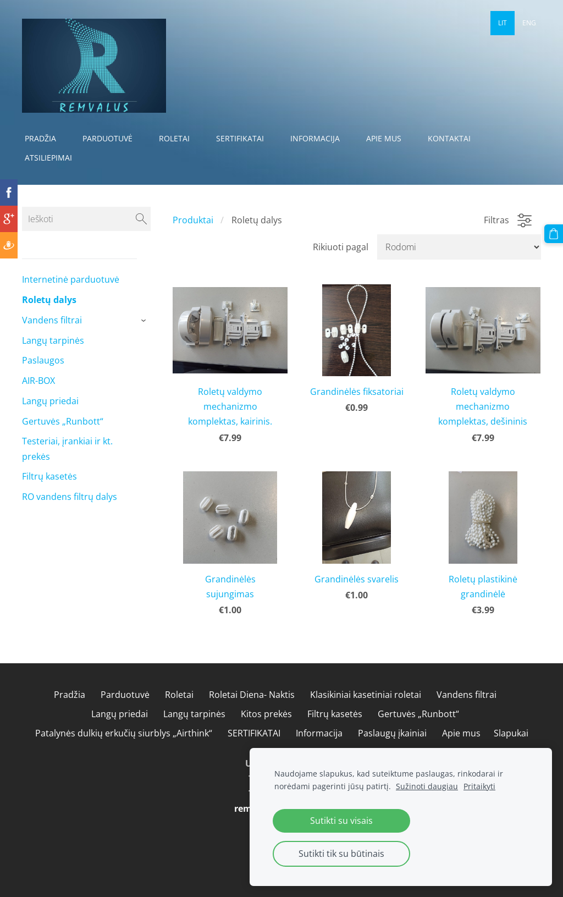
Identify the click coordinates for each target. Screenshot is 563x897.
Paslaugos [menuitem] (43, 360)
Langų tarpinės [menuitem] (53, 340)
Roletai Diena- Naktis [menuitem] (252, 695)
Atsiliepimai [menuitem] (48, 157)
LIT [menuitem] (502, 22)
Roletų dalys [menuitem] (49, 300)
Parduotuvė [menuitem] (107, 138)
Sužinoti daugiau (427, 786)
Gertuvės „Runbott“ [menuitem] (62, 421)
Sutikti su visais (341, 821)
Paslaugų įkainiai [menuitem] (392, 733)
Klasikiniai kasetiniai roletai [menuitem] (365, 695)
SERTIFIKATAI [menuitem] (240, 138)
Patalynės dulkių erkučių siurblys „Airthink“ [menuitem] (123, 733)
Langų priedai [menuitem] (50, 401)
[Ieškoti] (86, 219)
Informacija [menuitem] (315, 138)
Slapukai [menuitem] (511, 733)
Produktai (193, 220)
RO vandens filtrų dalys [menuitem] (69, 497)
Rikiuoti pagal (340, 247)
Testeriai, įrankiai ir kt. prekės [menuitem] (67, 448)
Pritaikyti (479, 786)
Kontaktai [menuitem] (449, 138)
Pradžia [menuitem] (40, 138)
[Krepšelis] (553, 233)
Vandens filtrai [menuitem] (52, 320)
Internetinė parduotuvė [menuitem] (70, 279)
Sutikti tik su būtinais (341, 854)
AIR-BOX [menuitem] (38, 381)
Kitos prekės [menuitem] (266, 714)
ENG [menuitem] (529, 22)
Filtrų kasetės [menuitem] (49, 476)
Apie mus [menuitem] (383, 138)
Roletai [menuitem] (174, 138)
